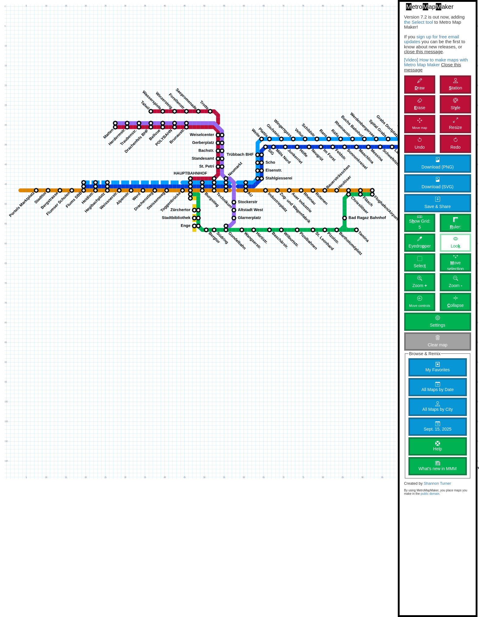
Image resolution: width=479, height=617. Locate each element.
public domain (430, 493)
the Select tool (418, 22)
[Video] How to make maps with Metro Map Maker (436, 62)
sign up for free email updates (431, 39)
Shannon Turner (437, 483)
